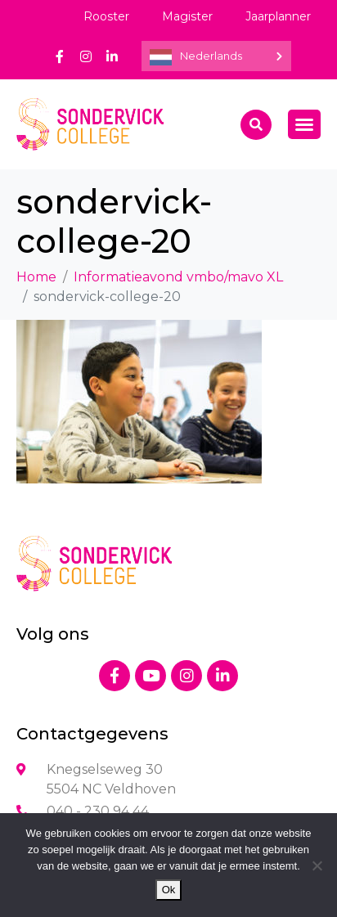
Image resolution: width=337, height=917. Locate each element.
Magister (187, 16)
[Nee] (316, 865)
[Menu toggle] (304, 124)
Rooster (106, 16)
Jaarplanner (278, 16)
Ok (169, 889)
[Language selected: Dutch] (216, 56)
